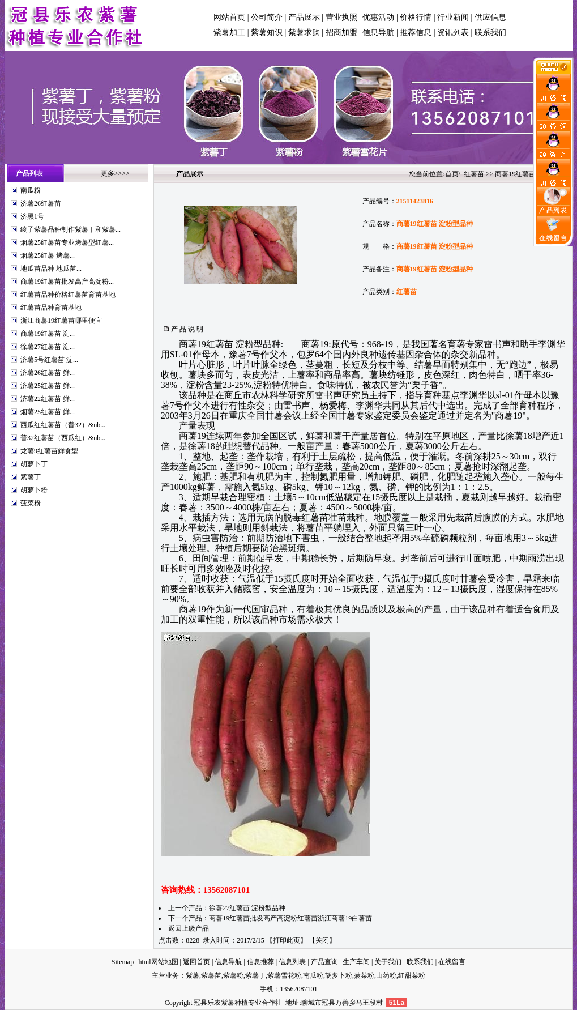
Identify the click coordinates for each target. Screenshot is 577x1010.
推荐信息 (415, 32)
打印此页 (286, 940)
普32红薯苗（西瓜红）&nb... (62, 438)
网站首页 (229, 17)
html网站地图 (158, 962)
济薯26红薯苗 (40, 203)
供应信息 (490, 17)
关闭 (322, 940)
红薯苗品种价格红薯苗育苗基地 (68, 295)
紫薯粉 (233, 975)
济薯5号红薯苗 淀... (49, 360)
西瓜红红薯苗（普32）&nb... (62, 425)
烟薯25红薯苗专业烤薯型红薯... (67, 242)
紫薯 (192, 975)
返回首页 (196, 962)
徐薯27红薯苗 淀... (47, 347)
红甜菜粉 (411, 975)
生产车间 (356, 962)
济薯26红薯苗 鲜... (47, 373)
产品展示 (304, 17)
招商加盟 (341, 32)
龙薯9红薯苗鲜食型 (49, 451)
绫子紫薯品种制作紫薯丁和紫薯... (70, 229)
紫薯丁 (30, 477)
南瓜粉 (30, 190)
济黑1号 (32, 216)
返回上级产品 (188, 928)
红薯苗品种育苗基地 (51, 308)
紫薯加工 (229, 32)
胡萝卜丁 (34, 464)
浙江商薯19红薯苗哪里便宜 (61, 321)
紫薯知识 (267, 32)
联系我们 (490, 32)
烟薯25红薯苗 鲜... (47, 412)
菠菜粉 (30, 503)
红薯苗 (474, 174)
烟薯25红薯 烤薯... (47, 255)
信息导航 (378, 32)
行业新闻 (453, 17)
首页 (452, 174)
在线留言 (451, 962)
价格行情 (415, 17)
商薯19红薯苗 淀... (47, 334)
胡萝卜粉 (34, 490)
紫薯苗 (211, 975)
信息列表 (292, 962)
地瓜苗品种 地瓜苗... (51, 268)
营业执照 (341, 17)
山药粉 (386, 975)
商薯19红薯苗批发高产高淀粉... (67, 281)
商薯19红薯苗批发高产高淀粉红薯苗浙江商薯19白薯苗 (290, 918)
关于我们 (387, 962)
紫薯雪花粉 (284, 975)
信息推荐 (260, 962)
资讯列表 (453, 32)
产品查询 (324, 962)
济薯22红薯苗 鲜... (47, 399)
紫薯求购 (304, 32)
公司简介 (267, 17)
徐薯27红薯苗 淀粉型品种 (247, 908)
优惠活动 (378, 17)
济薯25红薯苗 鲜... (47, 386)
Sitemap (123, 962)
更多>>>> (115, 173)
